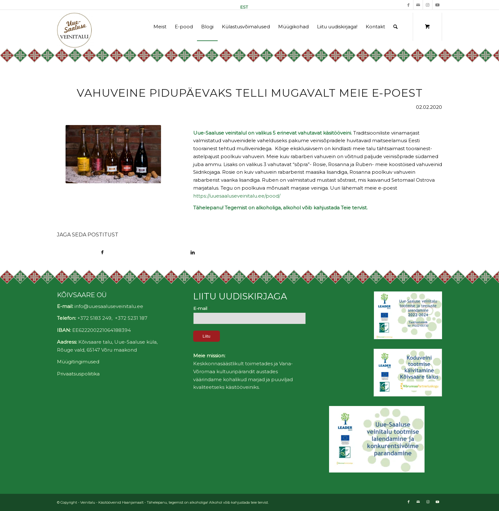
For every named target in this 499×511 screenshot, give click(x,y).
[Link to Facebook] (408, 5)
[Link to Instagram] (427, 5)
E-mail (201, 308)
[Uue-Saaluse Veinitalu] (75, 30)
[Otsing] (395, 27)
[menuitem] (242, 7)
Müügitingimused (78, 362)
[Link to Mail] (418, 5)
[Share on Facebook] (102, 252)
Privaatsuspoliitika (78, 374)
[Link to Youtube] (437, 5)
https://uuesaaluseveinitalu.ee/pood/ (236, 196)
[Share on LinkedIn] (192, 252)
